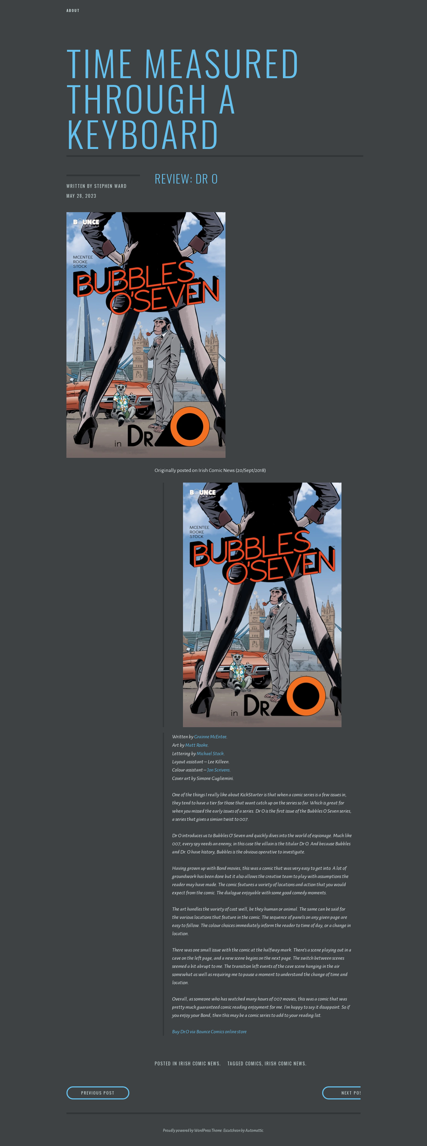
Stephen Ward (110, 186)
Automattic (254, 1129)
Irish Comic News (199, 1062)
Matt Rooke (196, 745)
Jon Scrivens (218, 769)
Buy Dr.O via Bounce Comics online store (210, 1031)
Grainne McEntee (210, 736)
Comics (253, 1062)
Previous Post (106, 1092)
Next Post (339, 1092)
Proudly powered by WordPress (187, 1129)
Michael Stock (210, 753)
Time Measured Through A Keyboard (183, 97)
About (73, 10)
